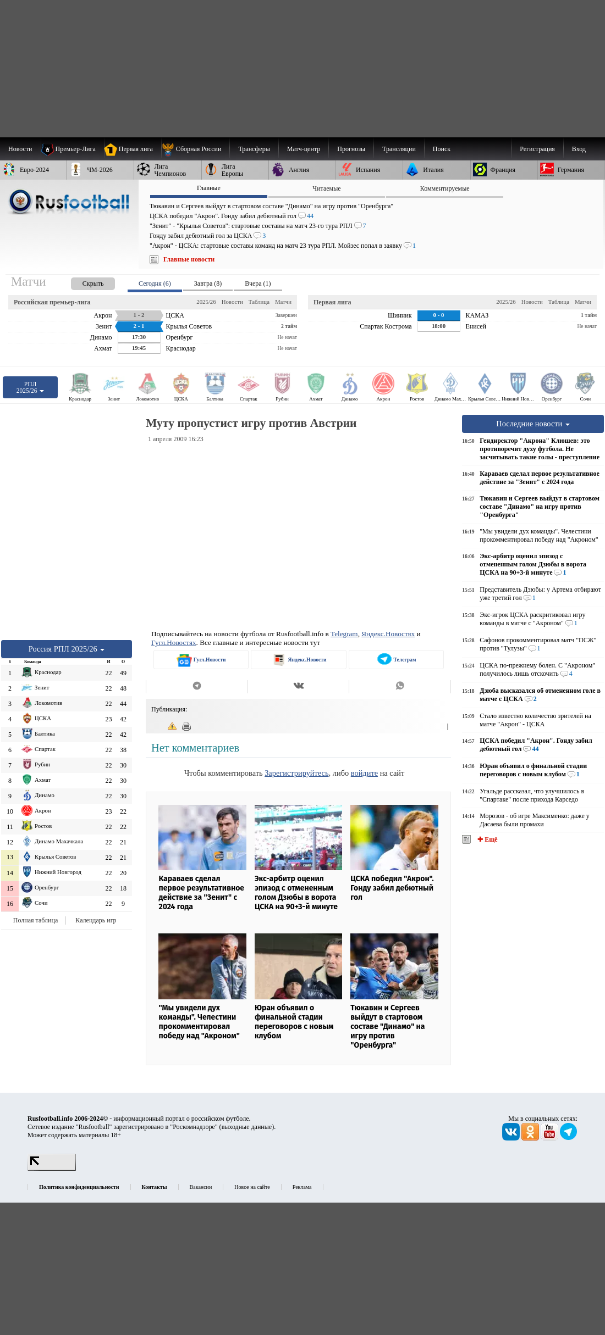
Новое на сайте (252, 1187)
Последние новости (533, 423)
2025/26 (206, 301)
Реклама (302, 1187)
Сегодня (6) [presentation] (155, 283)
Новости (232, 301)
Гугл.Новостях (173, 642)
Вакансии (201, 1187)
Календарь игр (95, 920)
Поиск (441, 149)
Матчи (283, 301)
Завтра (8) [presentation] (208, 283)
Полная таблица (35, 920)
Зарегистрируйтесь (296, 773)
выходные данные (247, 1127)
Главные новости (189, 259)
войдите (364, 773)
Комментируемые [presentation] (445, 188)
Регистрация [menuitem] (537, 149)
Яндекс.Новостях (388, 634)
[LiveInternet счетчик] (52, 1168)
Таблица (259, 301)
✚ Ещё (486, 839)
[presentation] (82, 281)
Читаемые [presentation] (326, 188)
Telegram (344, 634)
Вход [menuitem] (579, 149)
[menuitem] (195, 148)
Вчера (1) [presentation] (258, 283)
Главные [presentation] (209, 188)
